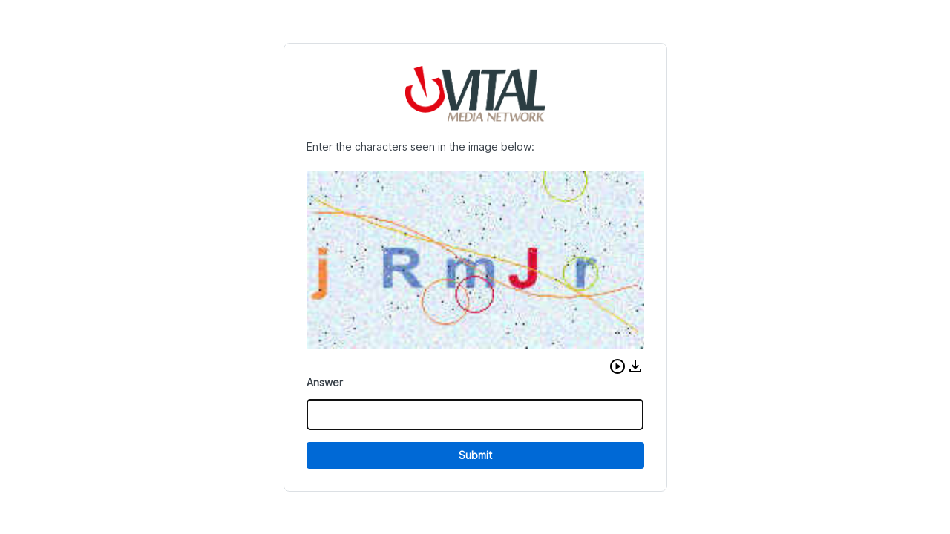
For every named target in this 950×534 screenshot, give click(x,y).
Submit (475, 455)
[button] (617, 366)
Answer (325, 382)
